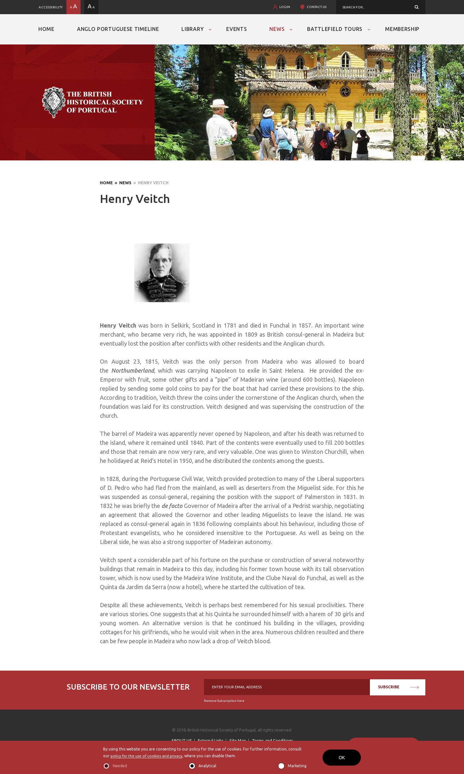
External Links (211, 740)
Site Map (237, 740)
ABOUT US (181, 740)
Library (192, 29)
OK (342, 757)
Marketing (297, 766)
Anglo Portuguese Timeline (118, 29)
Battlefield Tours (334, 29)
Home (46, 29)
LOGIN (284, 7)
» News (122, 182)
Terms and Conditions (272, 740)
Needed (120, 766)
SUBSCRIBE (398, 687)
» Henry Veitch (150, 182)
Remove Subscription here (224, 700)
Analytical (207, 766)
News (277, 29)
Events (236, 29)
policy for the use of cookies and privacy (147, 756)
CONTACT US (316, 7)
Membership (402, 29)
